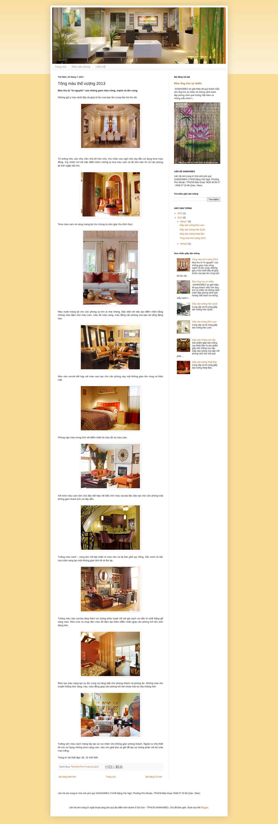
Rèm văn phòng (81, 66)
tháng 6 (184, 243)
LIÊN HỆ (101, 66)
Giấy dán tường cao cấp (203, 340)
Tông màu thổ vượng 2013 (193, 238)
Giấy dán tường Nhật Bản (192, 234)
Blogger (204, 807)
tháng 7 (184, 221)
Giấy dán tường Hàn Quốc (192, 229)
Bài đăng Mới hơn (67, 777)
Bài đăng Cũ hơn (154, 777)
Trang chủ (60, 66)
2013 (180, 217)
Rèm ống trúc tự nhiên (188, 83)
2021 (180, 213)
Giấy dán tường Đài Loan (192, 225)
